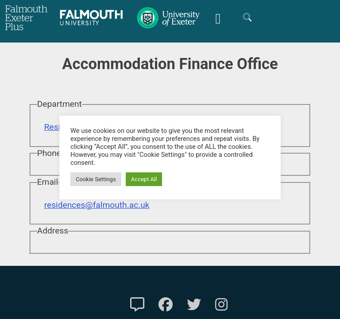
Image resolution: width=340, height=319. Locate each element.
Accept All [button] (144, 179)
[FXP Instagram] (221, 304)
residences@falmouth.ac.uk (97, 205)
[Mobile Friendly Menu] (218, 17)
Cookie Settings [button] (96, 179)
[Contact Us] (137, 304)
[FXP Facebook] (165, 304)
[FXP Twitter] (194, 304)
